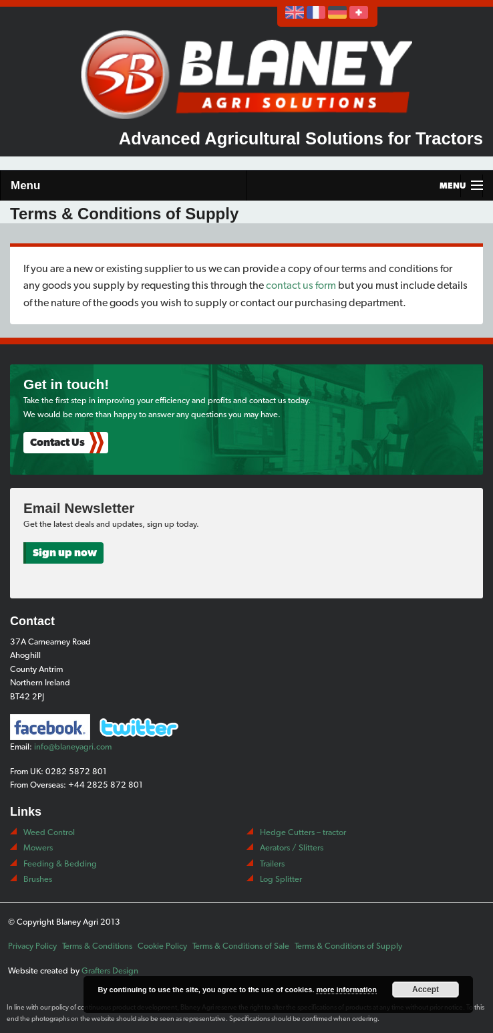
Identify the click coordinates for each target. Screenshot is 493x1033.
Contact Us (57, 442)
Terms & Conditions (97, 946)
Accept (425, 989)
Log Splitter (281, 879)
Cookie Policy (162, 946)
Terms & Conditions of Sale (240, 946)
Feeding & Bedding (60, 863)
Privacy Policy (32, 946)
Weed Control (49, 832)
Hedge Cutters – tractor (303, 832)
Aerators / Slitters (291, 847)
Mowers (38, 847)
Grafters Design (109, 970)
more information (346, 990)
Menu (25, 185)
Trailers (272, 863)
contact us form (301, 285)
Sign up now (65, 552)
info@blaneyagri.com (73, 746)
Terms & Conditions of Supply (348, 946)
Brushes (37, 879)
